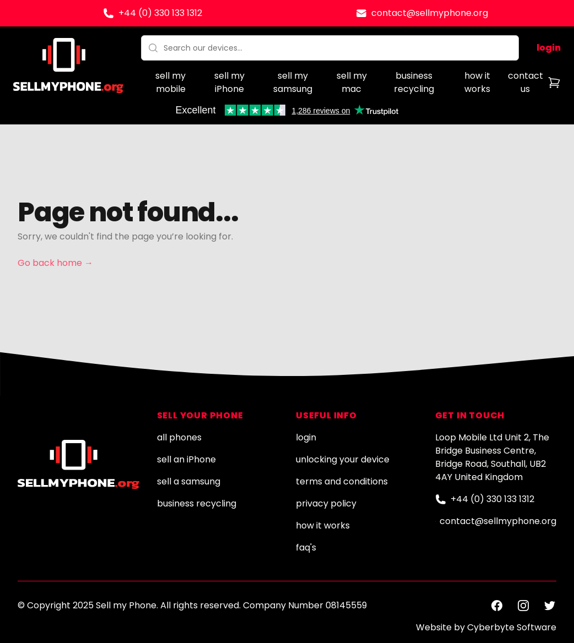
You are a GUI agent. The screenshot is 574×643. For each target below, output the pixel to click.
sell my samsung (292, 82)
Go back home (55, 263)
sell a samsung (188, 481)
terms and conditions (342, 481)
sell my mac (352, 82)
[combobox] (330, 48)
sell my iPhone (229, 82)
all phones (179, 437)
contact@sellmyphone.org (429, 13)
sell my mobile (170, 82)
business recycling (414, 82)
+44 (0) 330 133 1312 (160, 13)
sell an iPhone (186, 459)
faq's (306, 547)
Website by (486, 627)
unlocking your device (342, 459)
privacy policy (326, 503)
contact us (525, 82)
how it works (477, 82)
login (549, 47)
